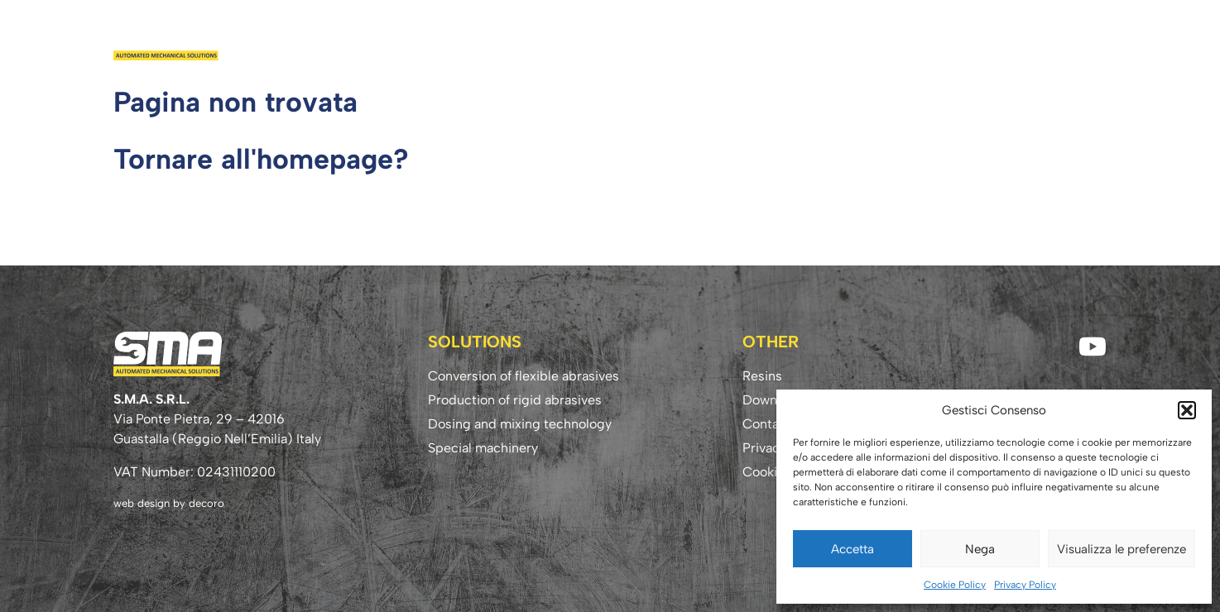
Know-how (983, 38)
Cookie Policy (955, 584)
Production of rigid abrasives (515, 400)
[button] (1187, 410)
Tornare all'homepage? (261, 159)
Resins (816, 38)
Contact (1068, 38)
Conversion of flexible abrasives (523, 376)
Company (663, 38)
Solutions (745, 38)
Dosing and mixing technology (520, 424)
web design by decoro (168, 503)
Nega (980, 549)
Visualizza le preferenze (1121, 549)
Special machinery (483, 448)
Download (890, 38)
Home (597, 38)
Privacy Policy (1025, 584)
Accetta (852, 549)
